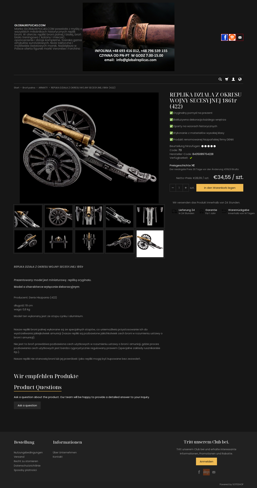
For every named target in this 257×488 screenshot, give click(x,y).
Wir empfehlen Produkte (46, 376)
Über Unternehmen (65, 451)
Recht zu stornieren (26, 460)
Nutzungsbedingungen (28, 451)
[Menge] (179, 188)
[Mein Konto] (233, 79)
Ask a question (27, 405)
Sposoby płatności (25, 469)
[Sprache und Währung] (240, 79)
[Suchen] (220, 79)
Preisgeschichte (182, 165)
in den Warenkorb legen (219, 188)
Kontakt (58, 456)
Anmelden (206, 461)
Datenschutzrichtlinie (27, 465)
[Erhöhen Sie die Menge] (173, 188)
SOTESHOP (237, 484)
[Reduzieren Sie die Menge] (185, 188)
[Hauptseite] (128, 37)
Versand (19, 456)
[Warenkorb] (226, 79)
